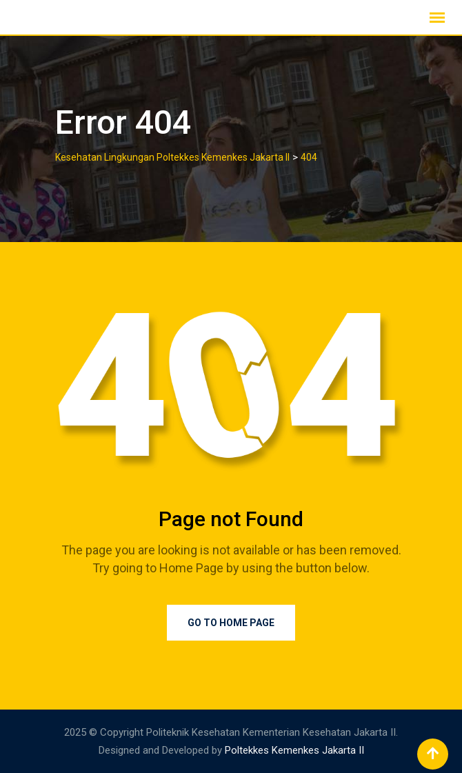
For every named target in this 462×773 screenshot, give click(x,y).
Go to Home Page (231, 622)
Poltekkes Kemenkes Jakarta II (294, 750)
